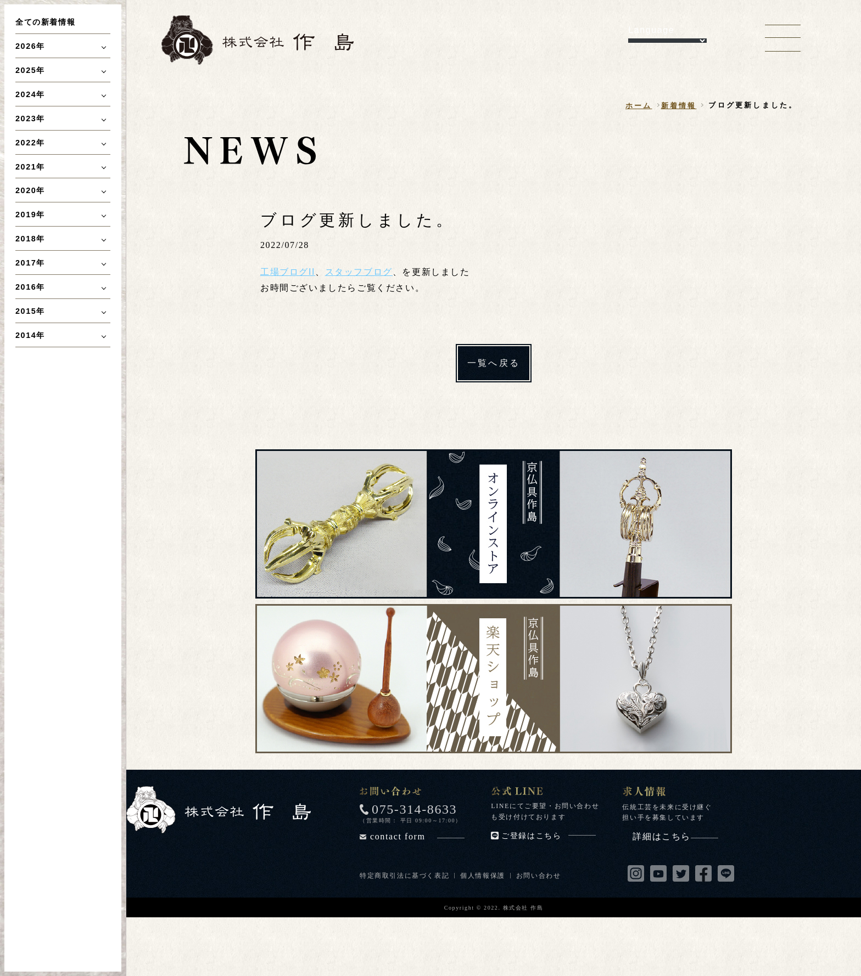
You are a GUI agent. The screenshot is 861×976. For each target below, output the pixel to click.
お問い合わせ (538, 875)
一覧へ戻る (493, 363)
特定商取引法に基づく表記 (404, 875)
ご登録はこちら (548, 836)
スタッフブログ (359, 272)
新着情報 (679, 105)
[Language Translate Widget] (667, 40)
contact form (417, 836)
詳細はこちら (675, 836)
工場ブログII (287, 272)
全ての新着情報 (45, 22)
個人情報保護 (482, 875)
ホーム (638, 105)
